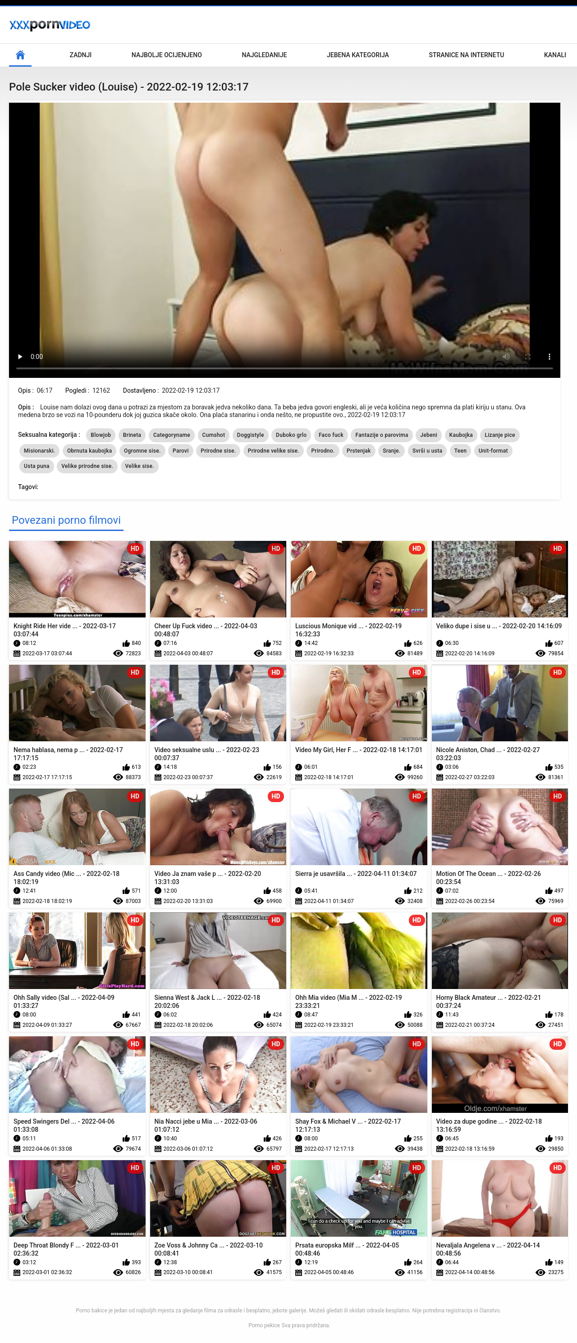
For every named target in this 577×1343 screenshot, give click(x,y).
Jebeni (428, 435)
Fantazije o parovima (381, 435)
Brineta (132, 435)
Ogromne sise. (142, 451)
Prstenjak (359, 451)
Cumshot (213, 435)
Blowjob (101, 435)
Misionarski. (39, 451)
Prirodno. (322, 451)
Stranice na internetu (466, 55)
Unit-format (493, 451)
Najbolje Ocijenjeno (167, 55)
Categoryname (171, 435)
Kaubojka (461, 435)
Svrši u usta (427, 451)
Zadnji (81, 55)
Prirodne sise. (218, 451)
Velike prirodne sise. (87, 466)
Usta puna (37, 466)
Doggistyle (250, 435)
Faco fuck (331, 435)
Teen (460, 451)
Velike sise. (139, 466)
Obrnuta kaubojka (89, 451)
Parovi (181, 451)
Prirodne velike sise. (273, 451)
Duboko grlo (291, 435)
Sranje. (391, 451)
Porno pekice (264, 1325)
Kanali (555, 55)
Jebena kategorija (358, 55)
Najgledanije (264, 55)
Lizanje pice (500, 435)
